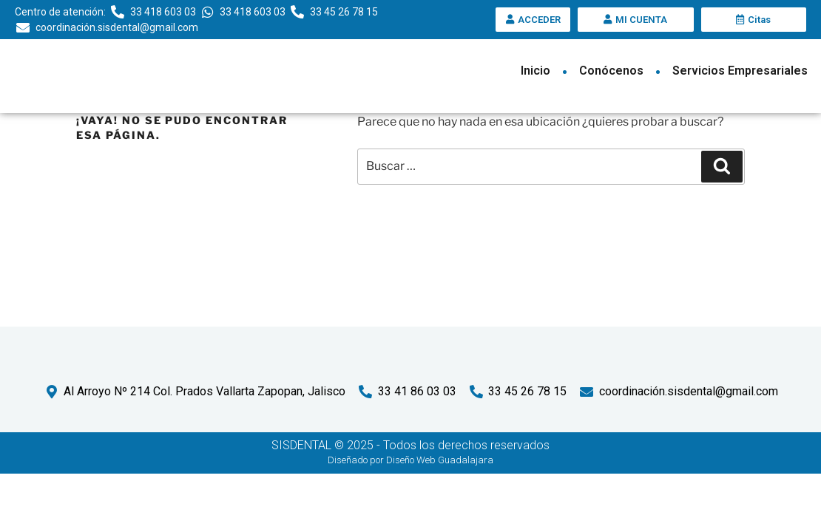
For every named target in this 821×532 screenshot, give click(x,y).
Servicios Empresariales (740, 71)
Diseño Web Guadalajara (439, 517)
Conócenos (611, 71)
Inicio (535, 71)
